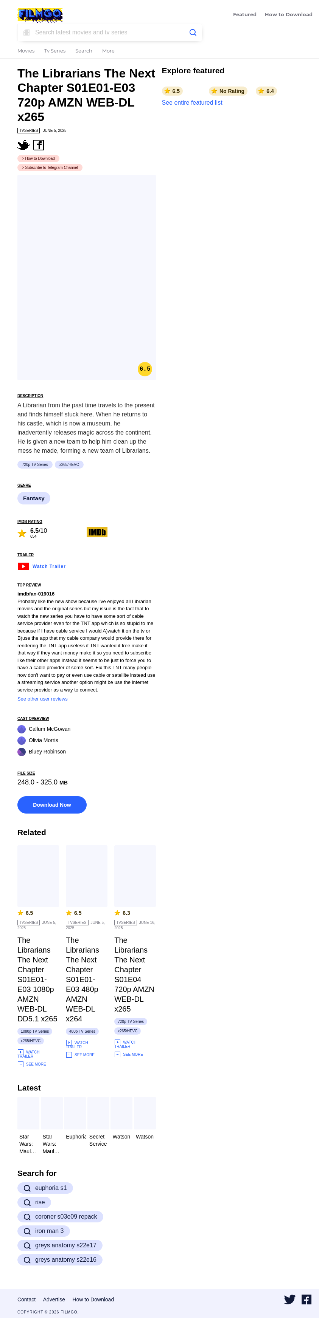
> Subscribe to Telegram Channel (50, 168)
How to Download (289, 14)
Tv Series (54, 51)
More (108, 51)
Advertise (54, 1299)
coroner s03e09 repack (60, 1216)
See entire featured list (192, 102)
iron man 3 (43, 1231)
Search (83, 51)
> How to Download (38, 158)
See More (31, 1064)
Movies (25, 51)
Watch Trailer (41, 565)
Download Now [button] (52, 805)
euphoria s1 (45, 1188)
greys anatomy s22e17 (59, 1245)
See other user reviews (42, 699)
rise (34, 1202)
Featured (245, 14)
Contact (26, 1299)
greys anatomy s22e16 (59, 1259)
